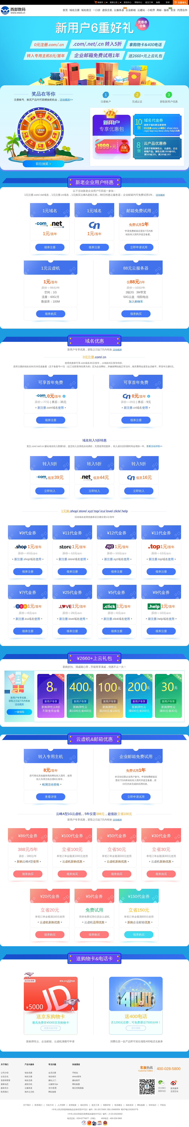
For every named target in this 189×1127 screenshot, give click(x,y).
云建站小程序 (146, 10)
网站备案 (52, 1092)
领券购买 (50, 313)
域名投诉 (129, 1105)
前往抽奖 (43, 164)
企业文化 (4, 1076)
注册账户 (106, 101)
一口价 (97, 10)
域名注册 (74, 10)
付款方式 (50, 1105)
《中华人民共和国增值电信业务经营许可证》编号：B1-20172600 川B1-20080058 (85, 1109)
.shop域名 (29, 559)
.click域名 (118, 618)
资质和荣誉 (5, 1080)
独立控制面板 (78, 1088)
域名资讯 (84, 1105)
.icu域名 (29, 618)
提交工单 (149, 2)
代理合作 (182, 10)
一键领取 (19, 712)
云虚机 (155, 861)
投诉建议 (118, 1105)
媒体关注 (4, 1088)
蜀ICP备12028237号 (129, 1109)
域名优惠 (28, 1073)
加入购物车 (136, 301)
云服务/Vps (53, 1084)
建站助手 (76, 1080)
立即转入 (50, 491)
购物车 (101, 2)
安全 (173, 10)
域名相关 (52, 1076)
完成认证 (137, 101)
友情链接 (72, 1105)
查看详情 (50, 796)
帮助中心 (138, 2)
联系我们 (4, 1092)
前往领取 (136, 1028)
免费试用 (94, 910)
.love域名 (74, 618)
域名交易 (28, 1080)
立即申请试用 (138, 247)
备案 (158, 2)
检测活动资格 (50, 784)
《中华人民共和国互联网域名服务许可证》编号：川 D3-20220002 (94, 1114)
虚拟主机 (107, 10)
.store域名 (73, 559)
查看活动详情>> (154, 446)
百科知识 (152, 1105)
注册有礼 (180, 2)
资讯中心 (127, 2)
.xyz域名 (118, 559)
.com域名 (52, 407)
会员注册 (52, 1073)
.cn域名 (137, 407)
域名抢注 (86, 10)
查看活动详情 (50, 1028)
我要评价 (107, 1105)
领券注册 (50, 247)
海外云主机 (29, 1092)
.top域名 (162, 559)
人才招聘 (61, 1105)
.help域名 (163, 618)
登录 (168, 2)
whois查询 (76, 1076)
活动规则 (160, 195)
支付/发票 (52, 1088)
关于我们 (27, 1105)
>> (66, 99)
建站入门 (52, 1080)
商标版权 (163, 9)
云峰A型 (28, 861)
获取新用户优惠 (169, 101)
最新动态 (4, 1084)
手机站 (75, 1073)
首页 (65, 10)
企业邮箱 (131, 10)
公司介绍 (4, 1073)
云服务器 (119, 9)
